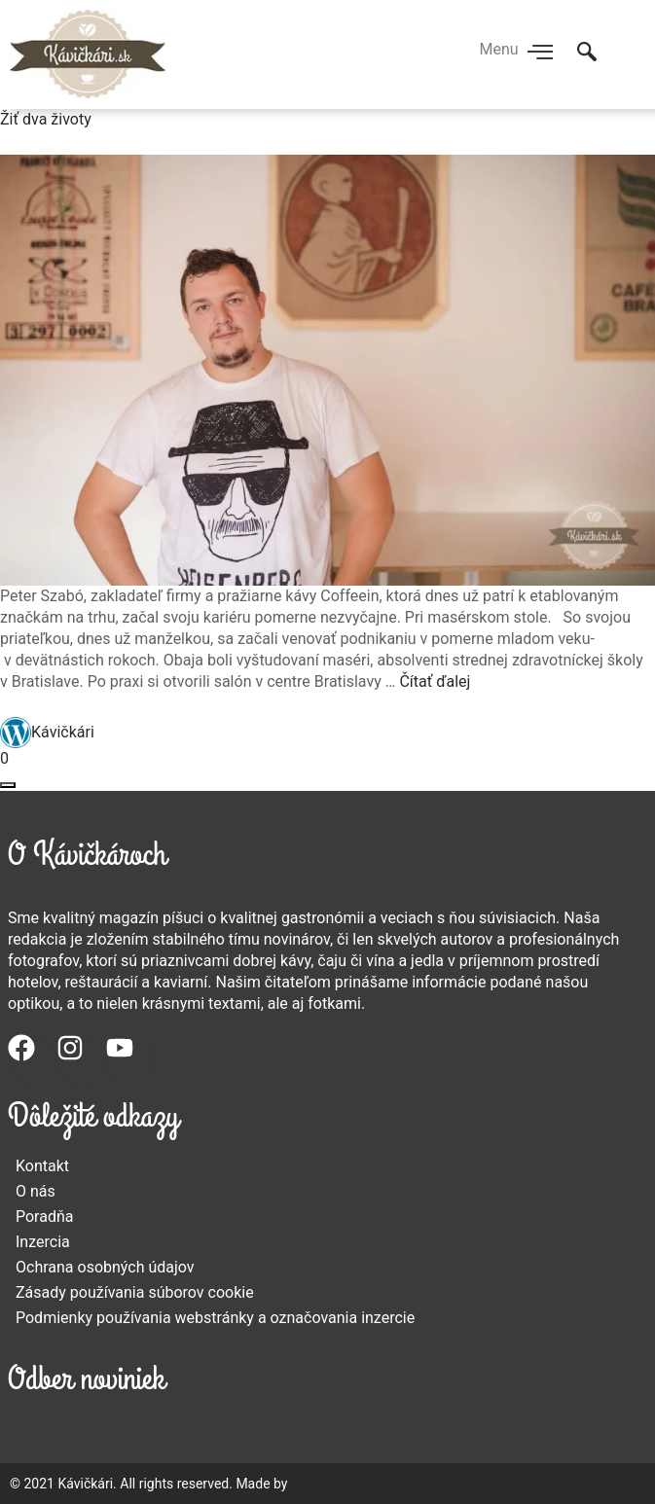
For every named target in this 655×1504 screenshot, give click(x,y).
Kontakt (42, 1166)
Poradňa (45, 1216)
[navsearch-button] (586, 53)
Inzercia (43, 1242)
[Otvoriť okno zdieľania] (8, 785)
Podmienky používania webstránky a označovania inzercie (215, 1317)
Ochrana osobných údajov (105, 1267)
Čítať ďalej (434, 681)
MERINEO (320, 1483)
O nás (35, 1191)
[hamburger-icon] (541, 53)
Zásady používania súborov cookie (135, 1292)
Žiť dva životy (45, 119)
